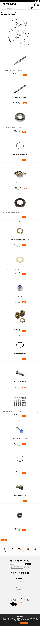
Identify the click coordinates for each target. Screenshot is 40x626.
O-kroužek (20, 466)
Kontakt (20, 592)
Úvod (20, 581)
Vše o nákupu (20, 584)
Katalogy (20, 590)
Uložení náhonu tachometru (20, 495)
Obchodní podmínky (20, 586)
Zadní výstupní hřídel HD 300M (20, 97)
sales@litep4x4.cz (26, 602)
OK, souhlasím (24, 623)
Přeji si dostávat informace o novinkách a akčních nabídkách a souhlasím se (20, 566)
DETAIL (25, 74)
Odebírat (28, 564)
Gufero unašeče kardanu (20, 211)
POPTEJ (4, 540)
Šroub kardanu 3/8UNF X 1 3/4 (20, 381)
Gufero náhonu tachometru (20, 523)
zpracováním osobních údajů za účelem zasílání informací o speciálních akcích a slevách (20, 568)
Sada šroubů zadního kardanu (20, 410)
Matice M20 (20, 296)
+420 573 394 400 (26, 600)
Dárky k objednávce (20, 589)
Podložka (20, 324)
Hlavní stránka (4, 12)
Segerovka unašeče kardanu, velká (20, 154)
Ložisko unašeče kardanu (20, 125)
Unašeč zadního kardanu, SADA (20, 182)
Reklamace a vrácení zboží (20, 587)
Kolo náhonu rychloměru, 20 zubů (20, 438)
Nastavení (15, 623)
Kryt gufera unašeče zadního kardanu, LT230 (20, 239)
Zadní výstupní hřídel (20, 69)
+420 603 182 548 (26, 599)
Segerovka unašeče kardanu (20, 353)
